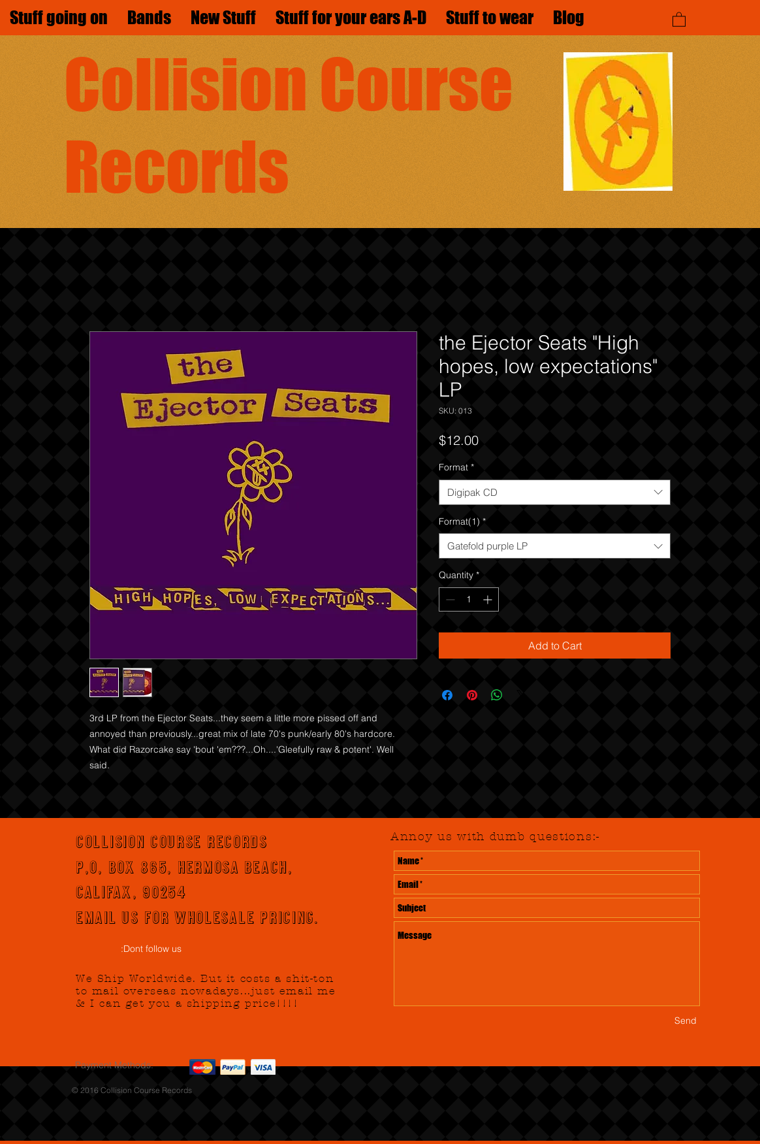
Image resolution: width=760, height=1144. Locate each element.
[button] (679, 19)
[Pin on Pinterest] (472, 695)
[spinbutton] (469, 599)
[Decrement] (449, 599)
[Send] (685, 1020)
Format (456, 467)
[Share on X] (522, 695)
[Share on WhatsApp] (497, 695)
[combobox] (555, 492)
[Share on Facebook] (447, 695)
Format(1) (462, 521)
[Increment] (489, 599)
